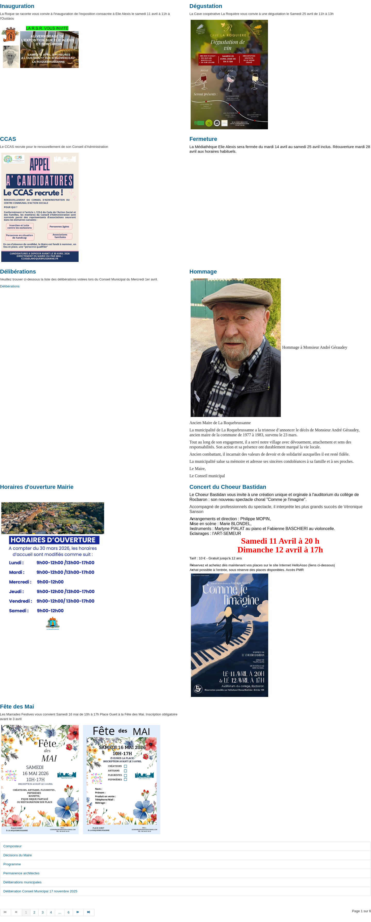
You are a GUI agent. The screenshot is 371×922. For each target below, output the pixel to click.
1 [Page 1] (26, 912)
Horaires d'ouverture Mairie (36, 487)
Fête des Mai (17, 706)
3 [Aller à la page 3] (43, 912)
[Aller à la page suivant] (78, 912)
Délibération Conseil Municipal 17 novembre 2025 (40, 891)
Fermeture (203, 139)
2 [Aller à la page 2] (34, 912)
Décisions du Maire (17, 855)
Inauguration (17, 6)
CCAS (8, 139)
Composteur (12, 846)
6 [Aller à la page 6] (68, 912)
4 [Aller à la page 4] (51, 912)
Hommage (203, 271)
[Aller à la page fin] (89, 912)
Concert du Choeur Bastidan (227, 487)
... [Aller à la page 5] (59, 912)
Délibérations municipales (22, 882)
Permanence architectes (21, 873)
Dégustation (205, 6)
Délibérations (18, 271)
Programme (12, 864)
